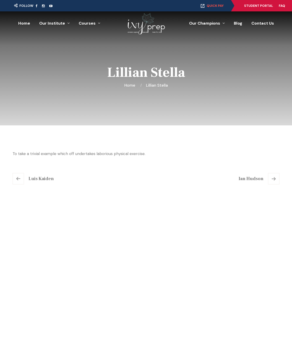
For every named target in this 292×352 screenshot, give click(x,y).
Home (24, 23)
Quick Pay (215, 6)
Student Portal (258, 6)
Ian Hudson (251, 179)
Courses (87, 23)
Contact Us (262, 23)
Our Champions (204, 23)
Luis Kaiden (41, 179)
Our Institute (52, 23)
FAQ (282, 6)
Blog (238, 23)
